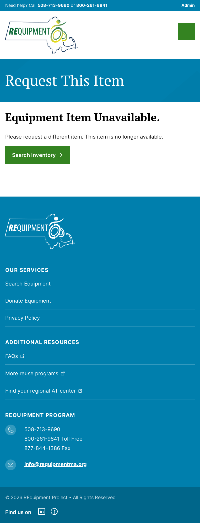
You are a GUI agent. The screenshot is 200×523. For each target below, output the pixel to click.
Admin (188, 5)
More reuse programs (35, 373)
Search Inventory (34, 155)
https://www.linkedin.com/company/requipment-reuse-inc (41, 512)
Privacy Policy (22, 318)
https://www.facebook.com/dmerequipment (54, 512)
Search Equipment (28, 284)
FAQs (15, 355)
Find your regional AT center (44, 390)
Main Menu (186, 31)
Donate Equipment (28, 301)
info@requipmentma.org (55, 464)
